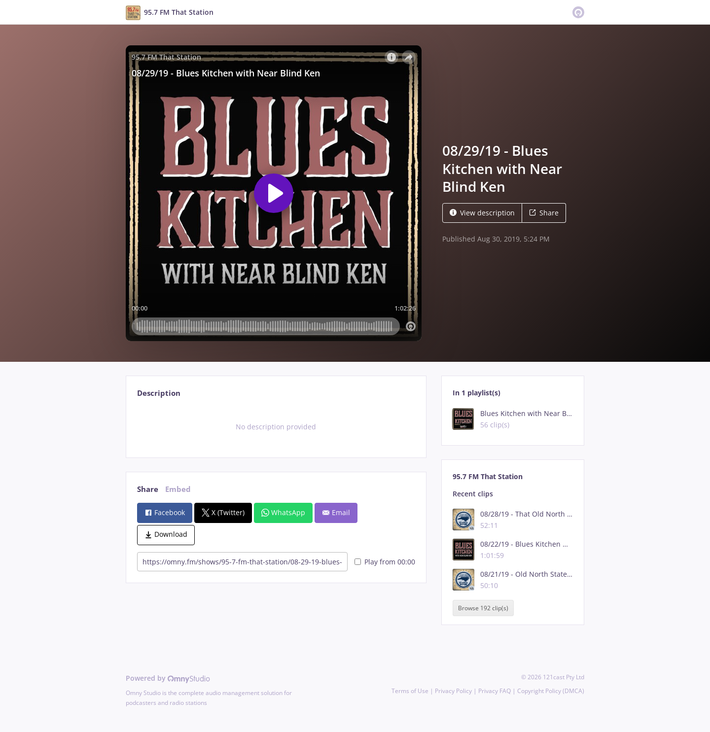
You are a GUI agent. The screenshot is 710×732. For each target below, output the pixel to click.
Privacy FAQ (494, 691)
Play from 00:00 (385, 561)
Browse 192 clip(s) (483, 608)
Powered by (168, 678)
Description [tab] (158, 393)
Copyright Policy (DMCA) (550, 691)
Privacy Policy (453, 691)
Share (544, 212)
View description (482, 212)
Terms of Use (409, 691)
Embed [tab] (178, 489)
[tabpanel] (276, 427)
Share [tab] (147, 489)
